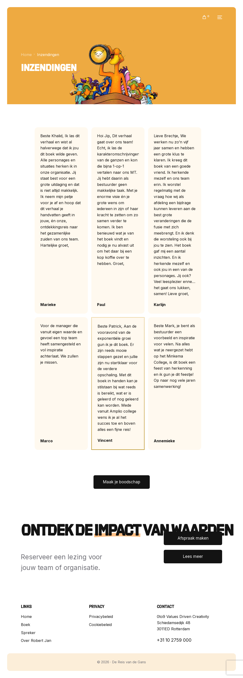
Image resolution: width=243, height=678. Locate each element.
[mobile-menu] (218, 17)
